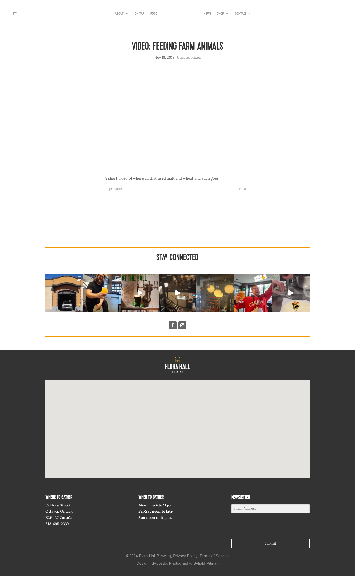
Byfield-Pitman (206, 563)
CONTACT (240, 14)
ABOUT (119, 14)
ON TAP (139, 14)
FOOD (153, 14)
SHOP (220, 14)
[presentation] (261, 526)
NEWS (207, 14)
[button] (177, 424)
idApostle (159, 563)
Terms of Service (214, 556)
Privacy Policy (185, 556)
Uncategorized (189, 57)
